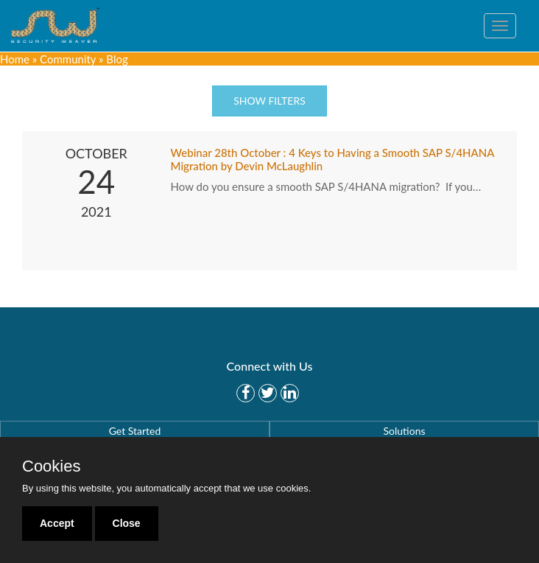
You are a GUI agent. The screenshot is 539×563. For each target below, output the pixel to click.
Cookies (51, 466)
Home (14, 59)
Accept (57, 523)
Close (127, 523)
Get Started (135, 430)
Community (68, 59)
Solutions (404, 430)
